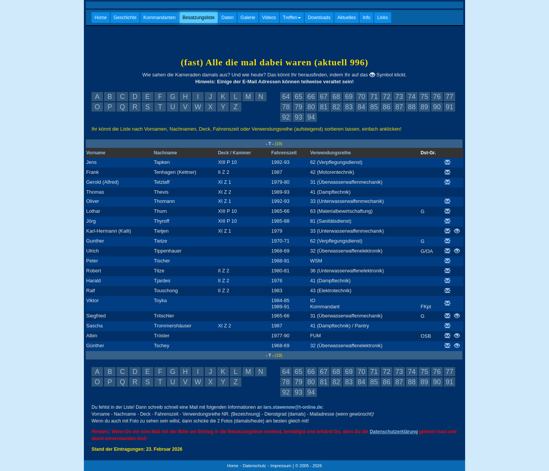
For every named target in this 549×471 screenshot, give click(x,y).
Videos (269, 17)
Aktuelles (346, 17)
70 (361, 96)
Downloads (319, 17)
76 (437, 96)
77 (449, 96)
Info (366, 17)
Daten (228, 17)
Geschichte (125, 17)
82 (336, 107)
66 (311, 96)
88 (412, 107)
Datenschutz (254, 465)
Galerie (248, 17)
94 (311, 117)
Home (101, 17)
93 (298, 117)
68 (336, 96)
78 (286, 107)
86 (386, 107)
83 (349, 107)
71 (374, 96)
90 (437, 107)
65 (298, 96)
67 (323, 96)
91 (449, 107)
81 (323, 107)
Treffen (292, 17)
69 (349, 96)
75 (424, 96)
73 (399, 96)
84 (361, 107)
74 (412, 96)
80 (311, 107)
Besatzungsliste (199, 17)
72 (386, 96)
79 (298, 107)
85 (374, 107)
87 (399, 107)
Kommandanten (159, 17)
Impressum (280, 465)
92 (286, 117)
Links (382, 17)
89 (424, 107)
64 (286, 96)
